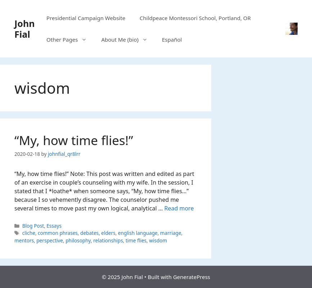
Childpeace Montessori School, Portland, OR (195, 18)
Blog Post (33, 225)
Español (172, 39)
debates (89, 232)
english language (138, 232)
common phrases (58, 232)
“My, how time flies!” (73, 140)
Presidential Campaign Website (85, 18)
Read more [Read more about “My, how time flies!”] (179, 208)
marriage (170, 232)
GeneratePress (191, 276)
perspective (49, 240)
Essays (54, 225)
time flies (136, 240)
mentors (24, 240)
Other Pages (70, 39)
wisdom (158, 240)
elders (108, 232)
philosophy (78, 240)
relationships (108, 240)
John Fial (24, 28)
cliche (28, 232)
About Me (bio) (128, 39)
